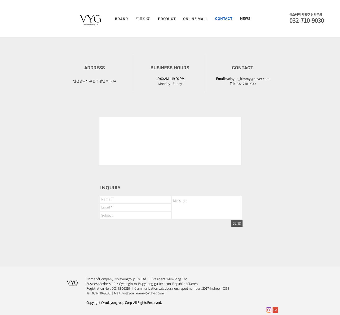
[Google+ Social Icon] (275, 310)
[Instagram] (268, 310)
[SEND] (237, 223)
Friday (177, 83)
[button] (121, 18)
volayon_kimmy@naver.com (247, 78)
